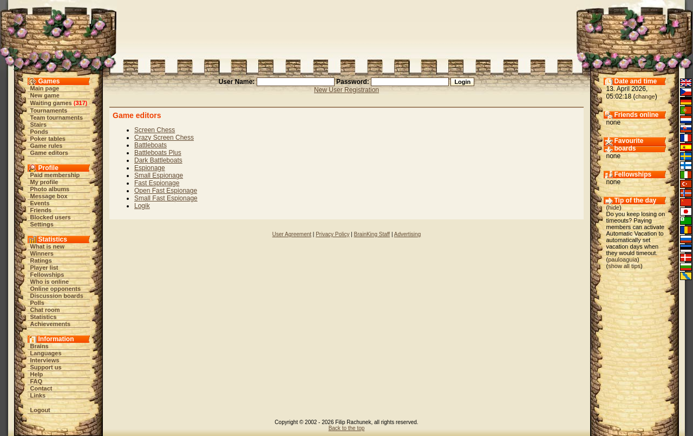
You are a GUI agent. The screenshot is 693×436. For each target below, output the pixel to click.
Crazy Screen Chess (164, 137)
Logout (40, 410)
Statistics (43, 317)
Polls (37, 303)
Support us (46, 367)
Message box (49, 196)
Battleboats (150, 145)
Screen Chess (154, 130)
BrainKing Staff (372, 234)
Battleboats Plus (157, 153)
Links (38, 395)
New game (45, 95)
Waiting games (51, 103)
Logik (142, 206)
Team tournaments (56, 117)
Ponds (39, 131)
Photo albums (50, 189)
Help (36, 374)
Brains (39, 346)
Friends (41, 210)
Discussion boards (56, 295)
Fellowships (47, 274)
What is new (47, 246)
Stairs (38, 124)
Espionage (149, 168)
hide (613, 207)
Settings (42, 224)
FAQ (36, 381)
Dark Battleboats (158, 160)
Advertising (407, 234)
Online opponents (55, 288)
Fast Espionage (156, 183)
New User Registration (346, 90)
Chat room (45, 310)
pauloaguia (622, 259)
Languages (46, 353)
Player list (44, 267)
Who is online (49, 281)
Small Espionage (158, 175)
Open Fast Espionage (165, 190)
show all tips (624, 266)
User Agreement (291, 234)
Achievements (50, 324)
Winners (42, 253)
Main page (45, 88)
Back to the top (347, 428)
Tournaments (49, 110)
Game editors (49, 152)
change (645, 96)
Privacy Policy (332, 234)
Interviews (45, 360)
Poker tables (48, 138)
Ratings (41, 260)
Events (40, 203)
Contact (41, 388)
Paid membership (55, 175)
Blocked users (50, 217)
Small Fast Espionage (166, 198)
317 (80, 103)
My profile (44, 182)
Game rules (46, 145)
